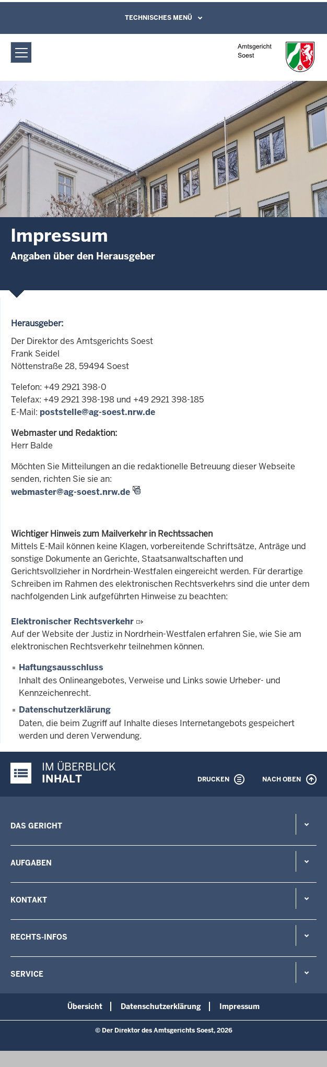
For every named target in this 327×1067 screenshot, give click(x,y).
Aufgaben (31, 863)
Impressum (239, 1006)
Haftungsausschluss (61, 667)
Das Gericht (36, 826)
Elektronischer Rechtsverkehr (72, 621)
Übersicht (84, 1006)
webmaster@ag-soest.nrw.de (70, 492)
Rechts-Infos (38, 937)
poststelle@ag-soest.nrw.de (97, 412)
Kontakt (28, 900)
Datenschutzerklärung (65, 709)
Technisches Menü (158, 18)
